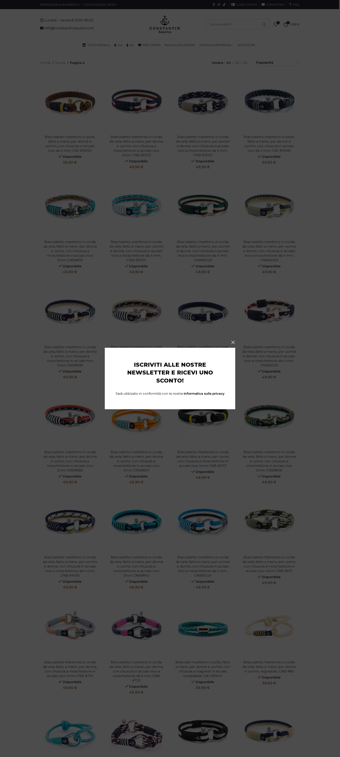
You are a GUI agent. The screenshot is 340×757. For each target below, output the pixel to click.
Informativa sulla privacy (204, 393)
